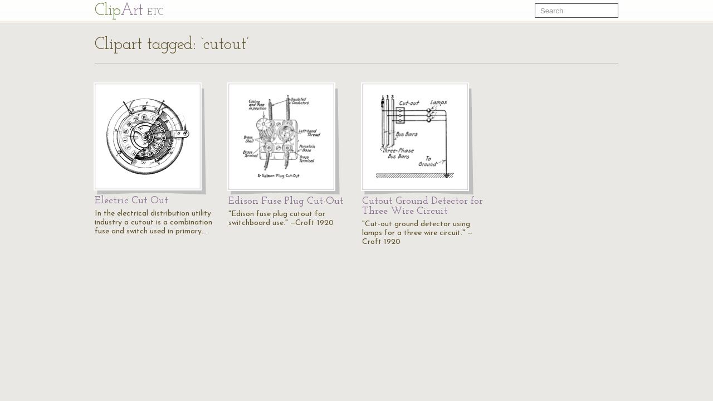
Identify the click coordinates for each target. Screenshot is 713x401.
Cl (129, 10)
